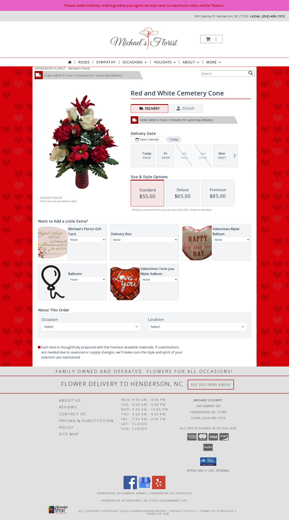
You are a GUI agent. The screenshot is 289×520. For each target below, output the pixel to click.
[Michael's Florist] (144, 38)
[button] (211, 39)
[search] (250, 73)
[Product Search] (223, 73)
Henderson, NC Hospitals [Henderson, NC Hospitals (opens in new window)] (171, 493)
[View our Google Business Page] (144, 488)
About (191, 62)
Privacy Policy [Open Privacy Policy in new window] (183, 511)
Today (173, 139)
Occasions (135, 62)
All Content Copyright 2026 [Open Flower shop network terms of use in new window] (103, 511)
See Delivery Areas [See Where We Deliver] (211, 384)
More (214, 62)
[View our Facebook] (130, 488)
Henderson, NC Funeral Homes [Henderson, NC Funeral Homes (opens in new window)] (122, 493)
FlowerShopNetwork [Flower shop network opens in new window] (147, 511)
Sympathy (105, 62)
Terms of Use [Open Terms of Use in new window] (157, 513)
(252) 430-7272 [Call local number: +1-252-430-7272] (273, 16)
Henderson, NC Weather (121, 500)
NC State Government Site (165, 500)
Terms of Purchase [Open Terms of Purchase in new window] (217, 511)
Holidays (165, 62)
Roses (83, 62)
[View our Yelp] (158, 488)
